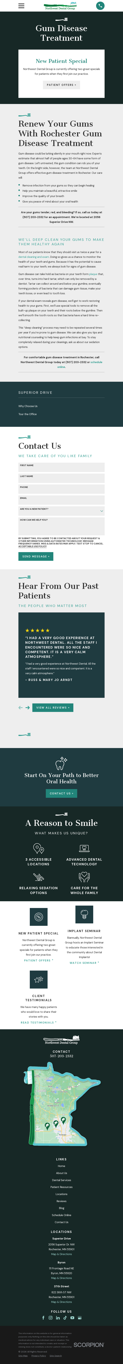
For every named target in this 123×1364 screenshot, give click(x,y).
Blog (61, 1208)
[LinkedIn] (58, 1318)
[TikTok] (65, 1318)
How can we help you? (34, 520)
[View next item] (27, 708)
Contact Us (61, 793)
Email (23, 498)
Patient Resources (61, 1187)
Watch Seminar (84, 962)
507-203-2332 (61, 1056)
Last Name (26, 476)
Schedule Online (61, 1215)
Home (61, 1166)
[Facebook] (43, 1318)
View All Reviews (52, 707)
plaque (93, 274)
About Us (61, 1173)
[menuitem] (61, 406)
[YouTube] (72, 1318)
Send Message (35, 556)
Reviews (61, 1201)
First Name (26, 465)
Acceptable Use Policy (32, 546)
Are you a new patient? (34, 509)
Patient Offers (61, 85)
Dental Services (61, 1180)
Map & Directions (61, 1254)
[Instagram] (50, 1318)
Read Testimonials (39, 1022)
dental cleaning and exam (33, 257)
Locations (61, 1194)
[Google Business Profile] (80, 1318)
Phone (24, 487)
